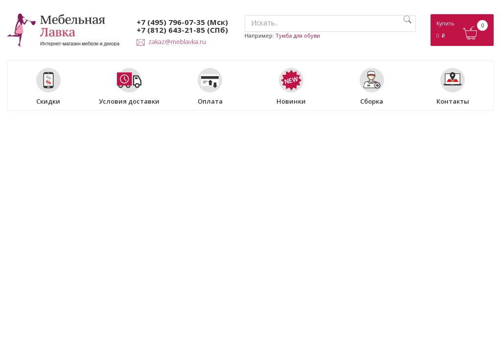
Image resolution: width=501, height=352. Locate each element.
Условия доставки (129, 86)
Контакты (452, 86)
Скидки (48, 86)
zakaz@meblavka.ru (171, 41)
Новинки (291, 86)
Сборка (372, 86)
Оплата (210, 86)
